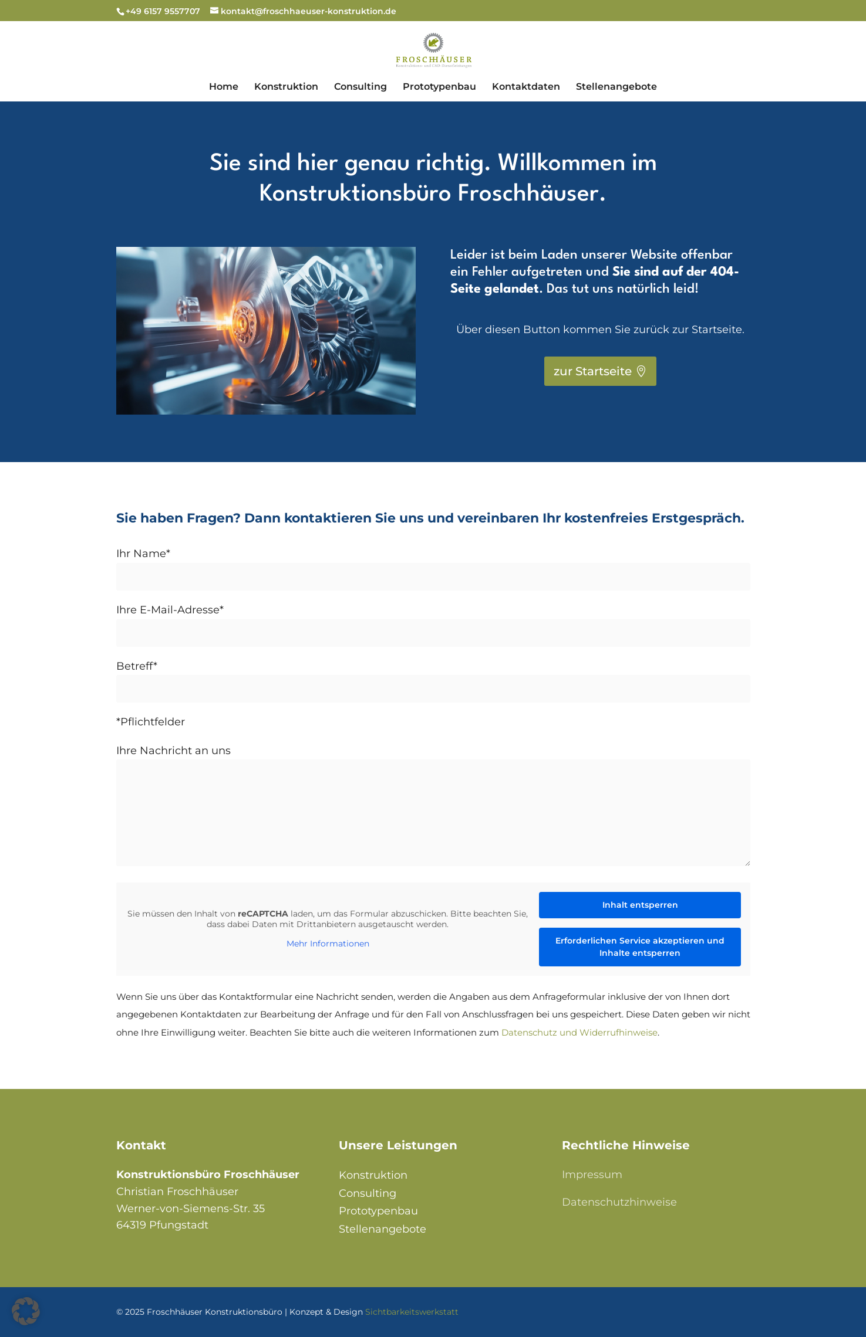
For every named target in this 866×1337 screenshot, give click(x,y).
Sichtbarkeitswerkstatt (412, 1312)
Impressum (592, 1174)
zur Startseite (593, 371)
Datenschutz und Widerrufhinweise (579, 1032)
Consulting (367, 1193)
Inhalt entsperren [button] (640, 905)
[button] (26, 1311)
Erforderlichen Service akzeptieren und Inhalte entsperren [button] (640, 946)
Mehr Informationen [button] (327, 944)
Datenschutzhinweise (619, 1202)
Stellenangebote (382, 1229)
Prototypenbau (378, 1210)
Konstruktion (373, 1175)
